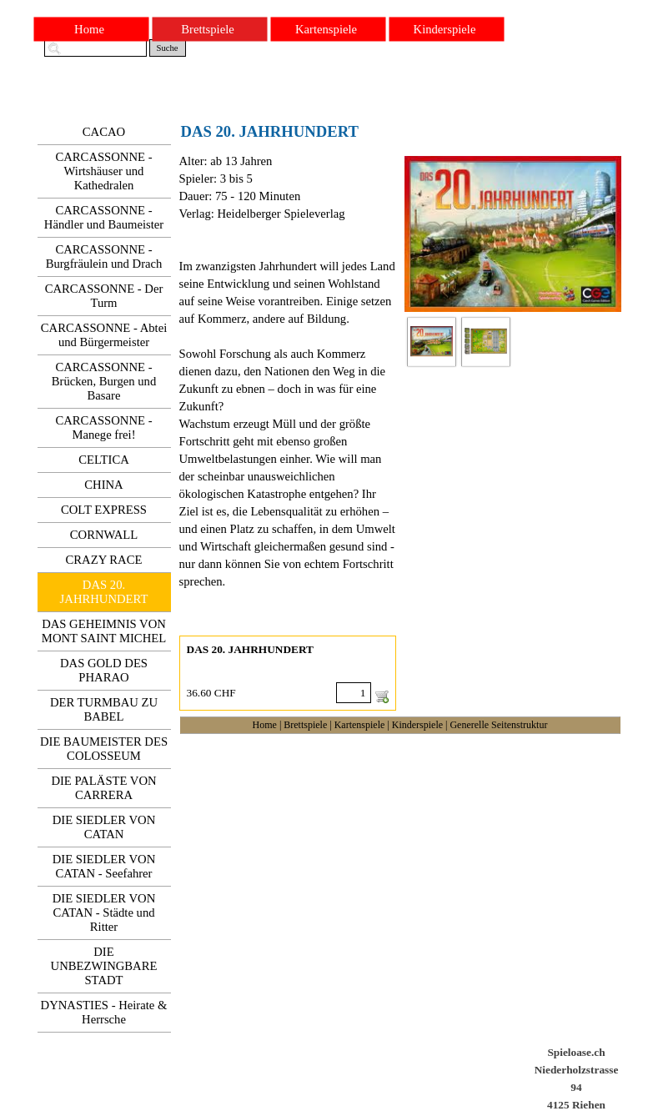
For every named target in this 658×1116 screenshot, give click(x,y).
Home (265, 725)
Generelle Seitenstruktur (498, 725)
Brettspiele (305, 725)
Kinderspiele (417, 725)
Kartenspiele (359, 725)
